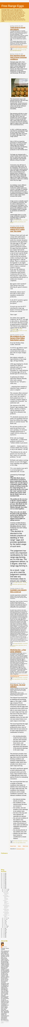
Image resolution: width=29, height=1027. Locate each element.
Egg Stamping (20, 221)
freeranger (5, 946)
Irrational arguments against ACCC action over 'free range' (17, 229)
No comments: (13, 329)
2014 (3, 887)
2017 (3, 884)
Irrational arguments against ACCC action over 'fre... (6, 902)
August (4, 919)
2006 (3, 937)
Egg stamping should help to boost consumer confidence (18, 57)
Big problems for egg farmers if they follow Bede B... (6, 906)
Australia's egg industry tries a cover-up (18, 591)
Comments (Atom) (20, 848)
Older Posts (25, 846)
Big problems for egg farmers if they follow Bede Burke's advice (17, 338)
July (4, 920)
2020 (3, 880)
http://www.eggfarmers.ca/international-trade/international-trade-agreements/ (19, 46)
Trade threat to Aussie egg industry (17, 28)
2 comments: (25, 582)
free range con (12, 646)
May (4, 922)
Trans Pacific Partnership (16, 50)
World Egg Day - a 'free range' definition (18, 651)
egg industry (20, 584)
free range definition (19, 330)
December (5, 889)
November (5, 890)
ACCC (14, 330)
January (5, 927)
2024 (3, 875)
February (5, 926)
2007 (3, 935)
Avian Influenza (15, 645)
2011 (3, 930)
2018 (3, 883)
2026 (3, 873)
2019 (3, 881)
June (4, 921)
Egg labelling (15, 221)
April (4, 923)
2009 (3, 933)
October (5, 891)
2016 (3, 885)
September (5, 918)
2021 (3, 879)
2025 (3, 874)
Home (19, 846)
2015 (3, 886)
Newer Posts (13, 846)
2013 (3, 928)
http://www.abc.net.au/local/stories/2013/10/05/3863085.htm (19, 676)
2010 (3, 932)
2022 (3, 878)
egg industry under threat (17, 49)
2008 (3, 934)
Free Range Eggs (12, 6)
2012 (3, 929)
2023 (3, 876)
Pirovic (22, 679)
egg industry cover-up (23, 645)
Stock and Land (15, 331)
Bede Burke (15, 584)
